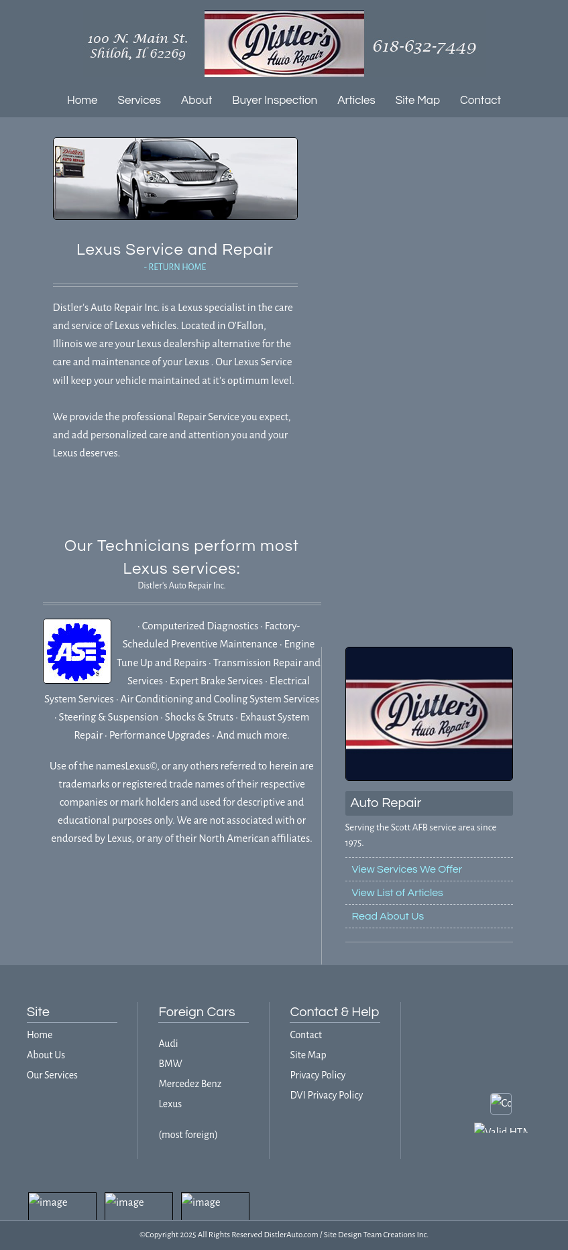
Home (82, 101)
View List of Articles (397, 892)
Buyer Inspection (274, 101)
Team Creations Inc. (396, 1235)
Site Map (418, 101)
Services (140, 101)
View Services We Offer (407, 869)
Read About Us (388, 916)
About (196, 101)
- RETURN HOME (175, 267)
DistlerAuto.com (291, 1235)
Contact (480, 101)
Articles (356, 101)
